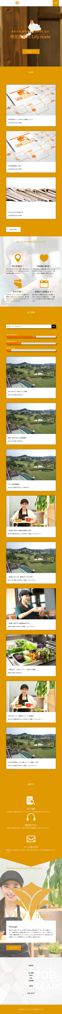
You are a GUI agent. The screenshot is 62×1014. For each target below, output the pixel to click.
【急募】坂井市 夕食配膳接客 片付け (19, 623)
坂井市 (10, 534)
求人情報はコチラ (31, 51)
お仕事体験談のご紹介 (14, 161)
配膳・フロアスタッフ (35, 534)
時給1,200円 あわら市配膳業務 (17, 438)
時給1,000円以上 (18, 395)
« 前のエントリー (11, 773)
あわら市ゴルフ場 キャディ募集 (17, 391)
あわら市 (10, 395)
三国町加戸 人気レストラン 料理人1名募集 (22, 669)
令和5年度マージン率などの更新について (20, 115)
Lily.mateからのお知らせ (15, 208)
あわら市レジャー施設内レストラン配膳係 (21, 716)
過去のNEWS (13, 229)
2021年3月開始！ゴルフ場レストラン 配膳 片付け (23, 762)
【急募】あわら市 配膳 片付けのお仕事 (20, 577)
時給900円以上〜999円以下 (21, 487)
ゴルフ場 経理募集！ (14, 484)
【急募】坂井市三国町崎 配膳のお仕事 (19, 530)
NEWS (20, 118)
